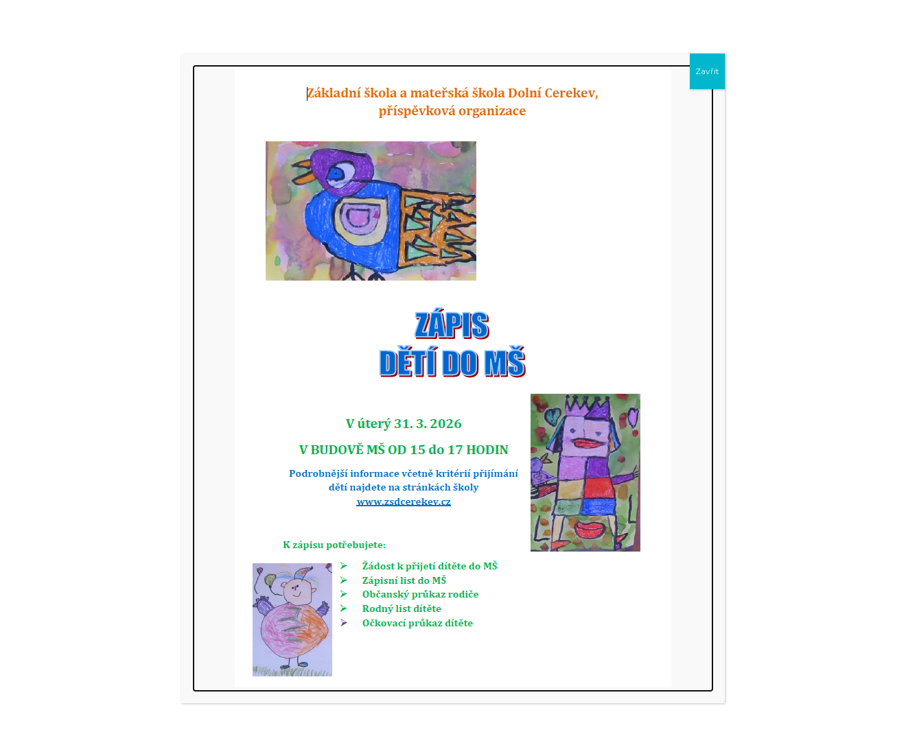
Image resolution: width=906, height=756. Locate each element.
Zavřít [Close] (707, 71)
